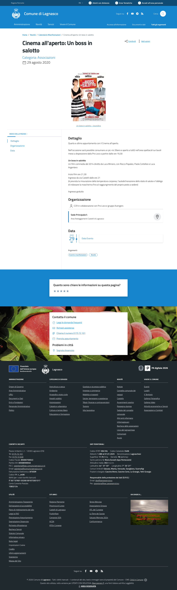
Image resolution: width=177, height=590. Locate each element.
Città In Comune (136, 579)
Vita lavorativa (89, 410)
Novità (33, 34)
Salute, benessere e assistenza (95, 398)
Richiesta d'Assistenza (18, 525)
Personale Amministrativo (19, 406)
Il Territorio (148, 394)
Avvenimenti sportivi (125, 402)
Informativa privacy (17, 537)
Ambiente (53, 390)
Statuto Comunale (16, 533)
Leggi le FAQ (14, 513)
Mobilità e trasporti (90, 394)
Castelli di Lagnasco (57, 509)
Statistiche (13, 556)
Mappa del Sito (15, 560)
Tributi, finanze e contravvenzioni (96, 402)
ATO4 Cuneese (55, 525)
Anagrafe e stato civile (58, 394)
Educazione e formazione (59, 414)
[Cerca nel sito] (163, 14)
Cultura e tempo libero (58, 410)
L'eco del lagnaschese (126, 429)
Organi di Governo (16, 386)
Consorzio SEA (55, 517)
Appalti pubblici (55, 398)
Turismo (86, 406)
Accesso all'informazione (116, 24)
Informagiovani (123, 422)
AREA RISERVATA (87, 586)
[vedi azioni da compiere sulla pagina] (144, 41)
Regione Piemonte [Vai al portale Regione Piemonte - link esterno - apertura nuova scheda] (17, 3)
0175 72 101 (17, 453)
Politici (11, 410)
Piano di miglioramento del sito (21, 509)
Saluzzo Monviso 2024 (98, 517)
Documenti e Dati (16, 398)
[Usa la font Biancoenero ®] (99, 3)
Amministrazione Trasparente (21, 501)
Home (24, 34)
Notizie (120, 386)
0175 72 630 (17, 456)
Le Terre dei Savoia (97, 513)
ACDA (51, 521)
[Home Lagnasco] (34, 14)
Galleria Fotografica (152, 398)
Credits (12, 549)
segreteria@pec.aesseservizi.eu (106, 483)
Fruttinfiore (54, 513)
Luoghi (146, 390)
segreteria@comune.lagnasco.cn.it (28, 468)
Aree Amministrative (17, 390)
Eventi (146, 386)
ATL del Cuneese (96, 509)
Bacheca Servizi (15, 529)
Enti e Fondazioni (16, 402)
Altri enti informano (125, 418)
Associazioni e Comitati (153, 410)
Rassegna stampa (124, 406)
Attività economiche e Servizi (156, 406)
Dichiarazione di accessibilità (20, 505)
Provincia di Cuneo (56, 505)
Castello (120, 398)
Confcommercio (95, 521)
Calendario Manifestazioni (49, 34)
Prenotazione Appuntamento (21, 517)
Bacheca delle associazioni (128, 426)
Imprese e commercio (91, 390)
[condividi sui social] (130, 41)
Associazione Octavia (98, 505)
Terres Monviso (95, 501)
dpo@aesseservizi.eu (103, 480)
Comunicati (121, 433)
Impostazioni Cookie (17, 545)
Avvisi (119, 437)
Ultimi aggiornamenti (17, 552)
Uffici (11, 394)
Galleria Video (149, 402)
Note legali (13, 541)
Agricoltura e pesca (57, 386)
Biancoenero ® (98, 583)
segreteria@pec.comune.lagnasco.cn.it (29, 465)
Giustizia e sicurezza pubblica (94, 386)
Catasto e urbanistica (58, 406)
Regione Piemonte (56, 501)
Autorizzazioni (55, 402)
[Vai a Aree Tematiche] (123, 3)
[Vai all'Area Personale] (150, 3)
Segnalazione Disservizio (19, 521)
